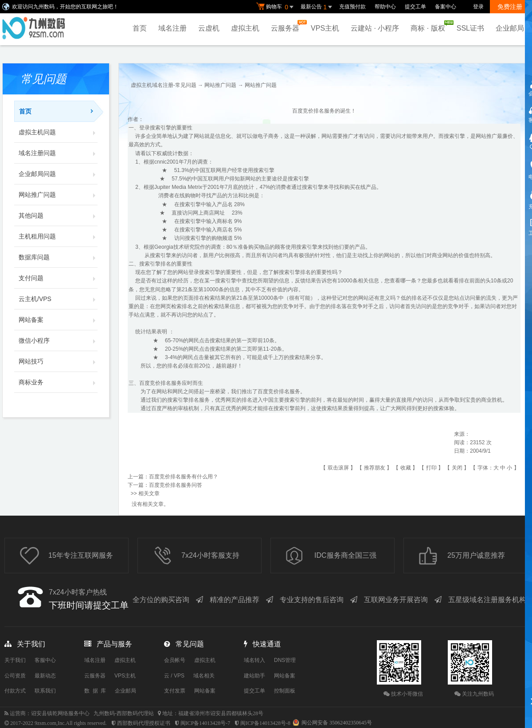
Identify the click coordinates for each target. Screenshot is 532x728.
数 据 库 (95, 691)
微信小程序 (58, 340)
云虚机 (208, 28)
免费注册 (509, 6)
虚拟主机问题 (58, 132)
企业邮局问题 (58, 173)
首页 (140, 28)
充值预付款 (352, 7)
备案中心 (445, 7)
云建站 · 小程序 (375, 28)
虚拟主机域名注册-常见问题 (163, 85)
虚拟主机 (245, 28)
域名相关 (204, 676)
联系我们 (45, 691)
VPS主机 (325, 28)
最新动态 (45, 676)
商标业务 (58, 382)
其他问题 (58, 215)
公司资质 (15, 676)
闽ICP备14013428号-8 (265, 723)
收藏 (405, 468)
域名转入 (254, 660)
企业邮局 (510, 28)
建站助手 (254, 676)
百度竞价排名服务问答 (175, 485)
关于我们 (15, 660)
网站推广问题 (58, 194)
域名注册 (172, 28)
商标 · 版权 (430, 26)
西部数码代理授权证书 (143, 723)
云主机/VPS (58, 298)
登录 (478, 7)
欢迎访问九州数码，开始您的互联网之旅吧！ (65, 7)
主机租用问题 (58, 236)
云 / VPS (174, 676)
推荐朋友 (374, 468)
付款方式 (15, 691)
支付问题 (58, 278)
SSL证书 (470, 28)
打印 (431, 468)
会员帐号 (174, 660)
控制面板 (284, 691)
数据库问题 (58, 257)
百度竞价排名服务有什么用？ (183, 477)
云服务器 (287, 26)
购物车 (276, 7)
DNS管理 (285, 660)
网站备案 (58, 319)
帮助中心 (385, 7)
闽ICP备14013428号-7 (205, 723)
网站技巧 (58, 361)
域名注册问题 (58, 153)
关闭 (457, 468)
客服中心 (45, 660)
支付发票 (174, 691)
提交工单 (415, 7)
